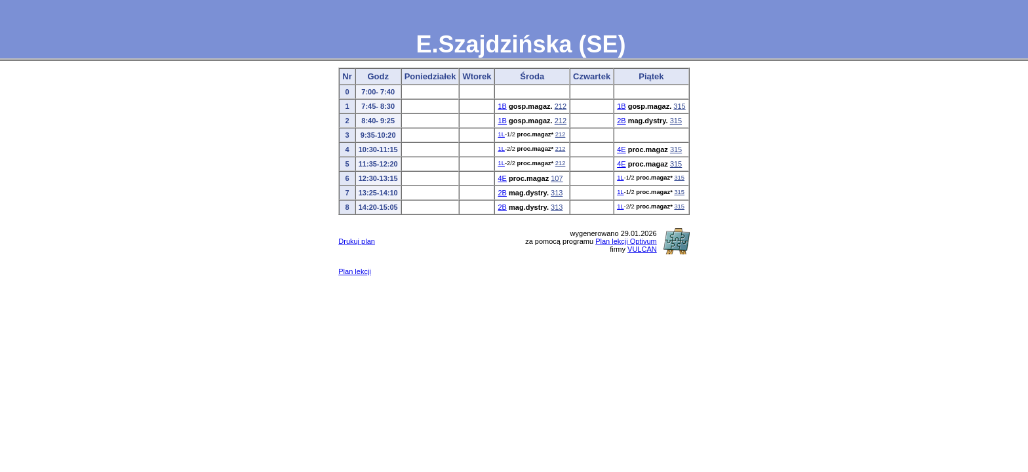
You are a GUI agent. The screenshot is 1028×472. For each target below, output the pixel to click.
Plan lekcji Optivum (626, 241)
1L (501, 134)
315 (679, 106)
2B (621, 121)
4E (621, 149)
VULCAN (642, 249)
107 (557, 178)
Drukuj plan (356, 241)
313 (557, 193)
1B (502, 106)
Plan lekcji (354, 271)
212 (560, 106)
